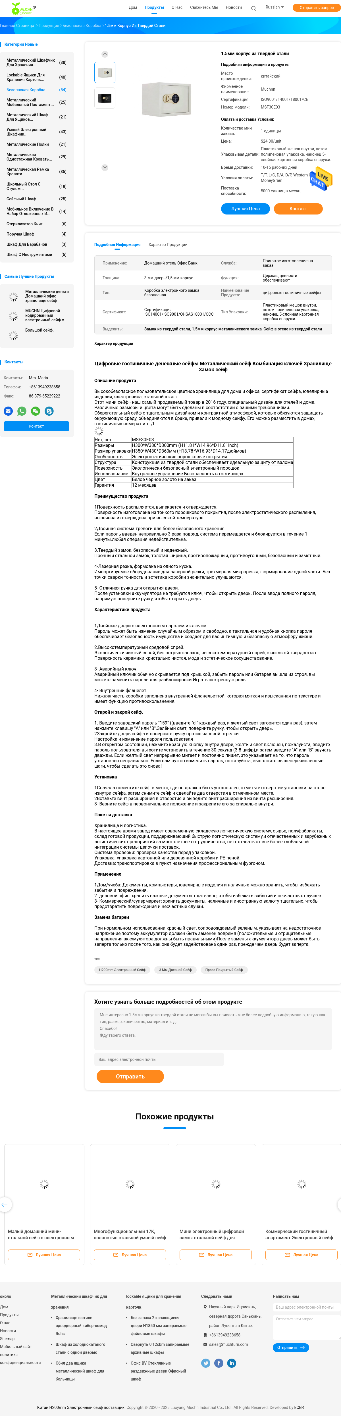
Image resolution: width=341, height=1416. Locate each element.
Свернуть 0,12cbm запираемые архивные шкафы (160, 1348)
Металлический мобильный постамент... (36, 102)
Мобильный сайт (16, 1346)
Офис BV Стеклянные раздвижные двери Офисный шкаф (158, 1371)
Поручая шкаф (36, 234)
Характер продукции (168, 244)
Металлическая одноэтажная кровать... (36, 156)
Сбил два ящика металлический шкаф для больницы (80, 1371)
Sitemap (7, 1338)
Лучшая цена (245, 208)
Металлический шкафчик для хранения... (36, 62)
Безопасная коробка (36, 90)
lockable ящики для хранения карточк (153, 1301)
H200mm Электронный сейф (122, 970)
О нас (5, 1323)
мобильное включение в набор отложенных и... (36, 211)
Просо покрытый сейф (224, 970)
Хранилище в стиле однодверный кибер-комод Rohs (81, 1325)
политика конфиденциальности (20, 1358)
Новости (8, 1330)
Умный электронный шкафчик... (36, 131)
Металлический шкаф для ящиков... (36, 117)
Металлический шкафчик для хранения (79, 1301)
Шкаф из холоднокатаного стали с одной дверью (80, 1348)
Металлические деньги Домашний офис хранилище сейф (47, 296)
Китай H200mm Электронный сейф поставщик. (81, 1407)
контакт (36, 426)
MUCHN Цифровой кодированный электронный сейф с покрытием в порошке (46, 315)
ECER (299, 1407)
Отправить (130, 1076)
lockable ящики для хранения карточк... (36, 77)
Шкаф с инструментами (36, 254)
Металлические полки (36, 144)
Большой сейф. (39, 330)
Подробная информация (117, 244)
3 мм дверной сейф (175, 970)
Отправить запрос (317, 7)
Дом (4, 1307)
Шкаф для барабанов (36, 244)
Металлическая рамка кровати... (36, 171)
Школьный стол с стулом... (36, 186)
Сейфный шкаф (36, 199)
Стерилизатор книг (36, 224)
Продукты (9, 1315)
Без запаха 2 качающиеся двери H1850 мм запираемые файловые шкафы (158, 1325)
